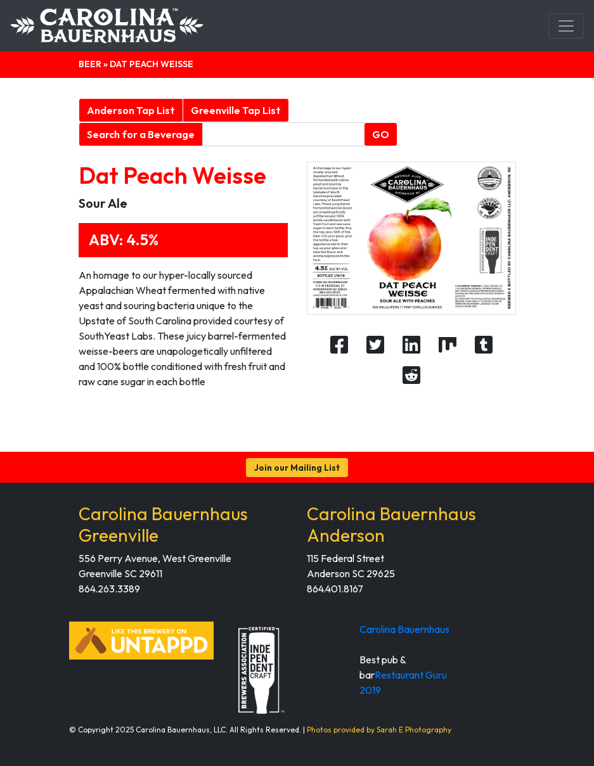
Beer (90, 64)
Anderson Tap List (131, 110)
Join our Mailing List (297, 468)
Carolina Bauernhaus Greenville (163, 524)
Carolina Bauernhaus (404, 629)
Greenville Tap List (236, 110)
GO (380, 134)
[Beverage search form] (283, 134)
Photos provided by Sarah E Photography (379, 729)
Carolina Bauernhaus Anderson (391, 524)
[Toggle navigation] (566, 26)
